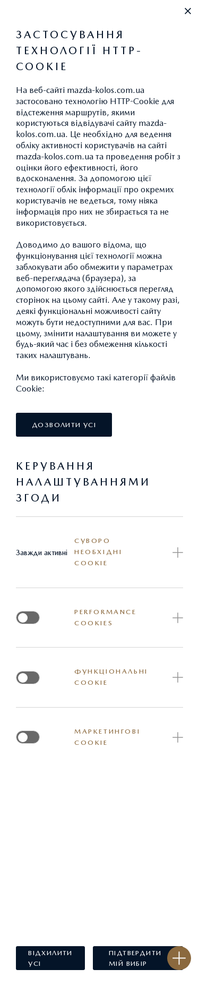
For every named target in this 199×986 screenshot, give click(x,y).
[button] (188, 11)
